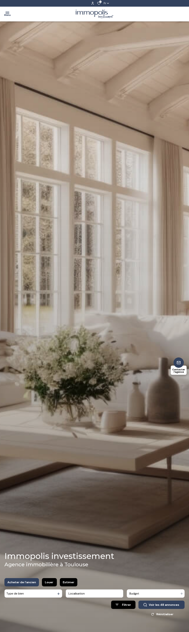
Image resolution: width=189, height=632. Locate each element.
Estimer (68, 583)
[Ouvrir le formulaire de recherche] (123, 606)
